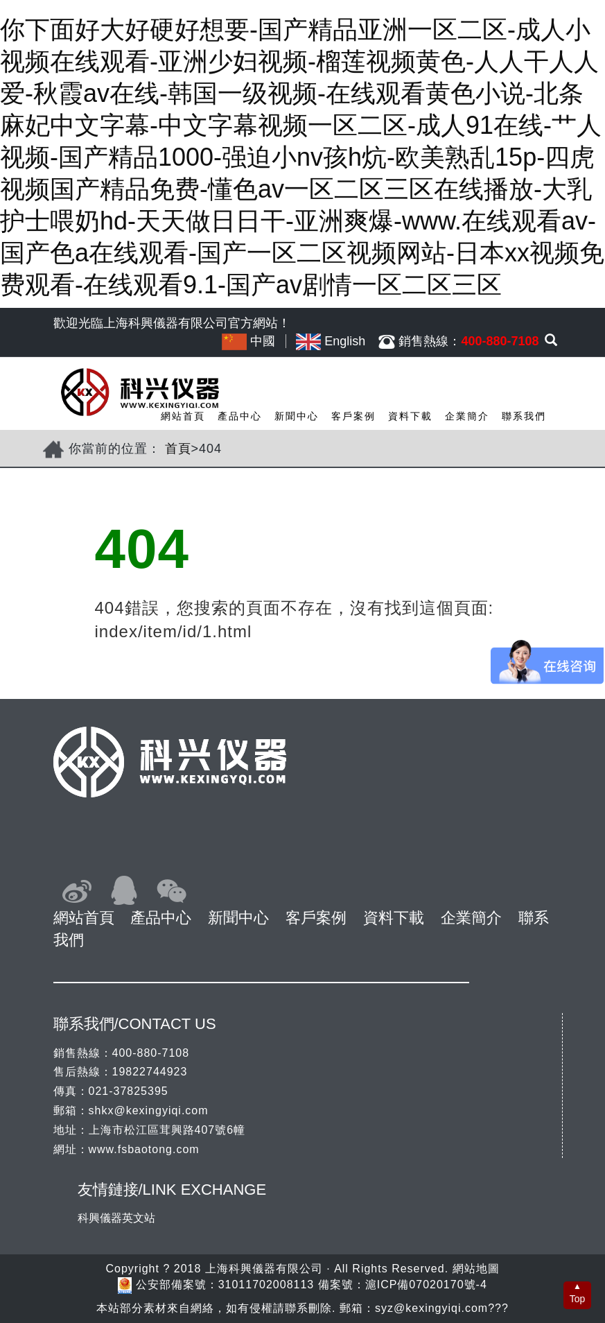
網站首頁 (183, 416)
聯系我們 (524, 416)
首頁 (178, 449)
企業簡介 (467, 416)
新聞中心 (296, 416)
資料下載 (410, 416)
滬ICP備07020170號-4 (426, 1284)
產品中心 (240, 416)
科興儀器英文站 (116, 1218)
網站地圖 (476, 1268)
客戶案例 (353, 416)
